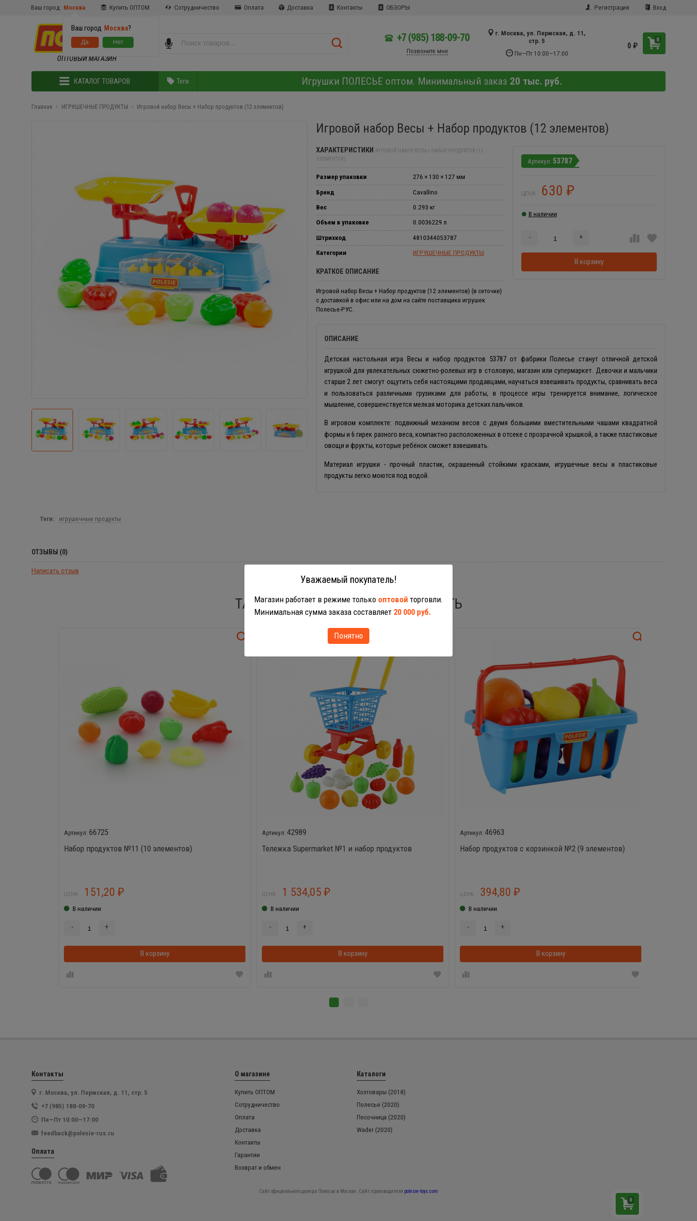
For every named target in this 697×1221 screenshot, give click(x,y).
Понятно (348, 635)
